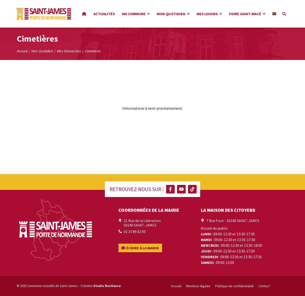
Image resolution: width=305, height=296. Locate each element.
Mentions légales (198, 286)
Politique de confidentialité (234, 286)
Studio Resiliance (107, 286)
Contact (264, 286)
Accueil (176, 286)
